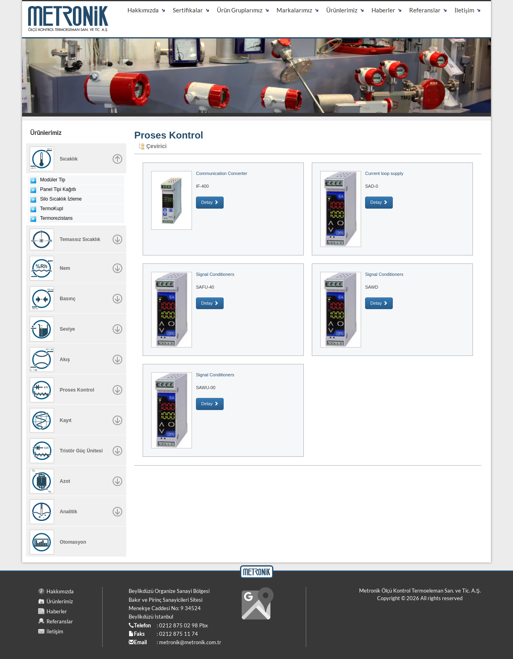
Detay (209, 202)
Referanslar (59, 621)
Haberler (56, 611)
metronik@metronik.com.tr (190, 642)
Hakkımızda (60, 591)
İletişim (54, 631)
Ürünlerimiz (59, 601)
